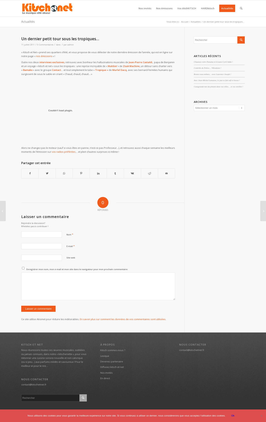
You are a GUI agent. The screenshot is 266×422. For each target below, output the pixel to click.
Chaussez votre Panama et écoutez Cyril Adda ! (213, 62)
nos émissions (44, 56)
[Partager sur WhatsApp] (64, 173)
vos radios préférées (64, 151)
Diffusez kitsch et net (112, 367)
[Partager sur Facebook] (29, 173)
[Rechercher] (241, 8)
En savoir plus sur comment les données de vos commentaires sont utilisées (123, 319)
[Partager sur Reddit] (149, 173)
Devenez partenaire (111, 361)
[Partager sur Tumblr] (115, 173)
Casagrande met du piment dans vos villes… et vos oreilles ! (218, 86)
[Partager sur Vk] (132, 173)
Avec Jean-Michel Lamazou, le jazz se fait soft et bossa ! (217, 80)
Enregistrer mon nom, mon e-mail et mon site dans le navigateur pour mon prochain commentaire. (77, 269)
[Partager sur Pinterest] (81, 173)
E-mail (70, 246)
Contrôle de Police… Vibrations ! (207, 68)
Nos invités (106, 372)
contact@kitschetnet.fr (33, 384)
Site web (70, 257)
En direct (105, 378)
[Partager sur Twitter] (47, 173)
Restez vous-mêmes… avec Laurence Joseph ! (212, 74)
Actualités (28, 22)
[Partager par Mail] (166, 173)
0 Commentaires (45, 44)
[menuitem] (145, 8)
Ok (232, 415)
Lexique (104, 356)
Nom (69, 234)
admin (70, 44)
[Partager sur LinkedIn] (98, 173)
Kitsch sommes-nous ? (112, 350)
